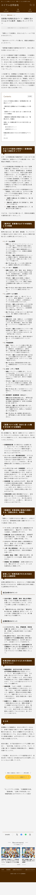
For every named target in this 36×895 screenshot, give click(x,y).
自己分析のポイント (11, 127)
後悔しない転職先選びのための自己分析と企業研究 (17, 123)
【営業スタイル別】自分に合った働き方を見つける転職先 (17, 113)
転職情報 (10, 15)
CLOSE (30, 96)
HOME (2, 869)
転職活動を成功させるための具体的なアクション (17, 134)
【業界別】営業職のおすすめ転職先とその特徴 (17, 107)
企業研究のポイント (11, 129)
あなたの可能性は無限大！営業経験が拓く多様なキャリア (17, 102)
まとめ (6, 138)
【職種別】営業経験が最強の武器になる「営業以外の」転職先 (17, 118)
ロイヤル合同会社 (10, 5)
